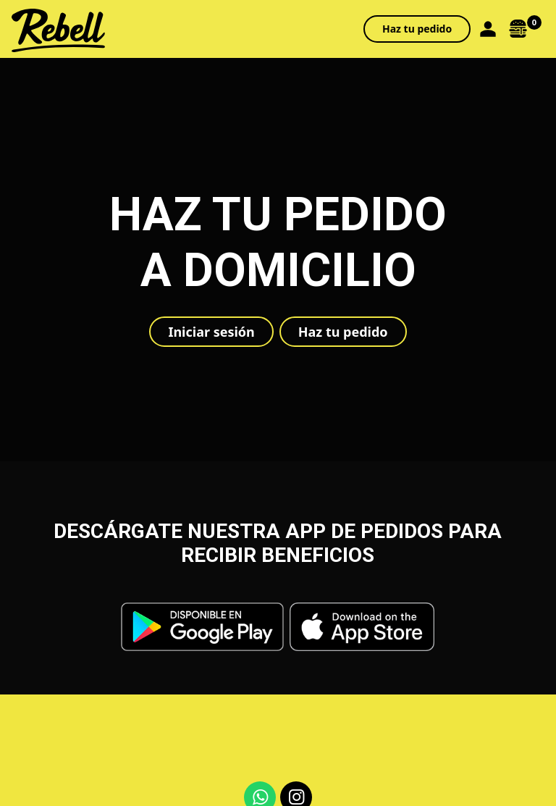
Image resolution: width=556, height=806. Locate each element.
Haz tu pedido (417, 28)
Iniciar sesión (211, 331)
